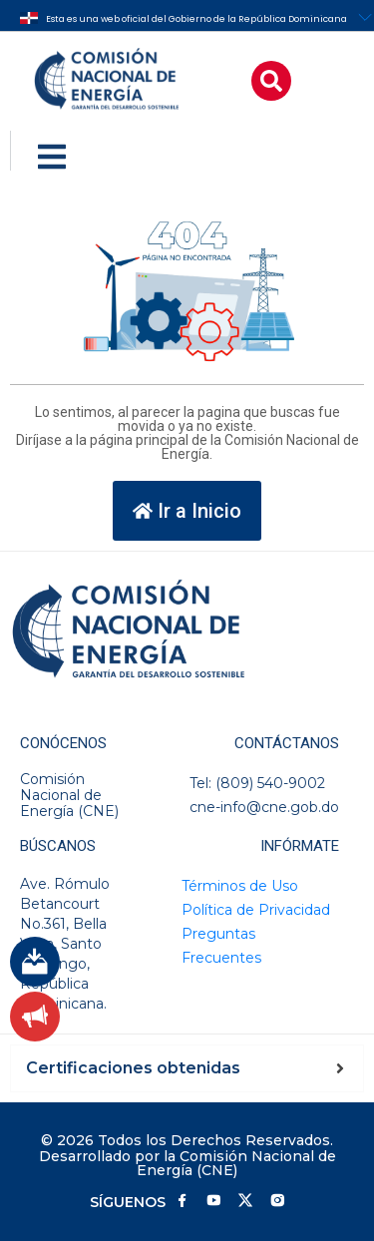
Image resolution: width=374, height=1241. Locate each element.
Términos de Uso (240, 886)
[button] (271, 81)
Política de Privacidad (256, 910)
